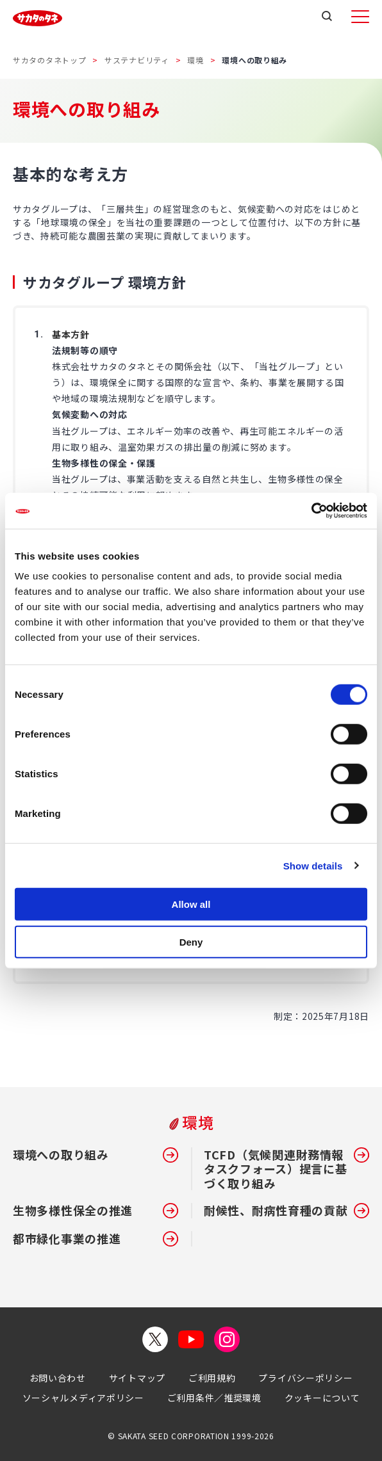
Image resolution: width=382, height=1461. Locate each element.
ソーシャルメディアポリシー (83, 1397)
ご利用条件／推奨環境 (214, 1397)
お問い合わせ (57, 1377)
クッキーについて (322, 1397)
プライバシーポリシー (305, 1377)
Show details (313, 865)
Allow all (191, 904)
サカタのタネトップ (49, 59)
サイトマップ (137, 1377)
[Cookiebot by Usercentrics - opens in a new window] (311, 511)
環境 (195, 59)
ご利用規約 (212, 1377)
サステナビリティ (136, 59)
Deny (191, 941)
